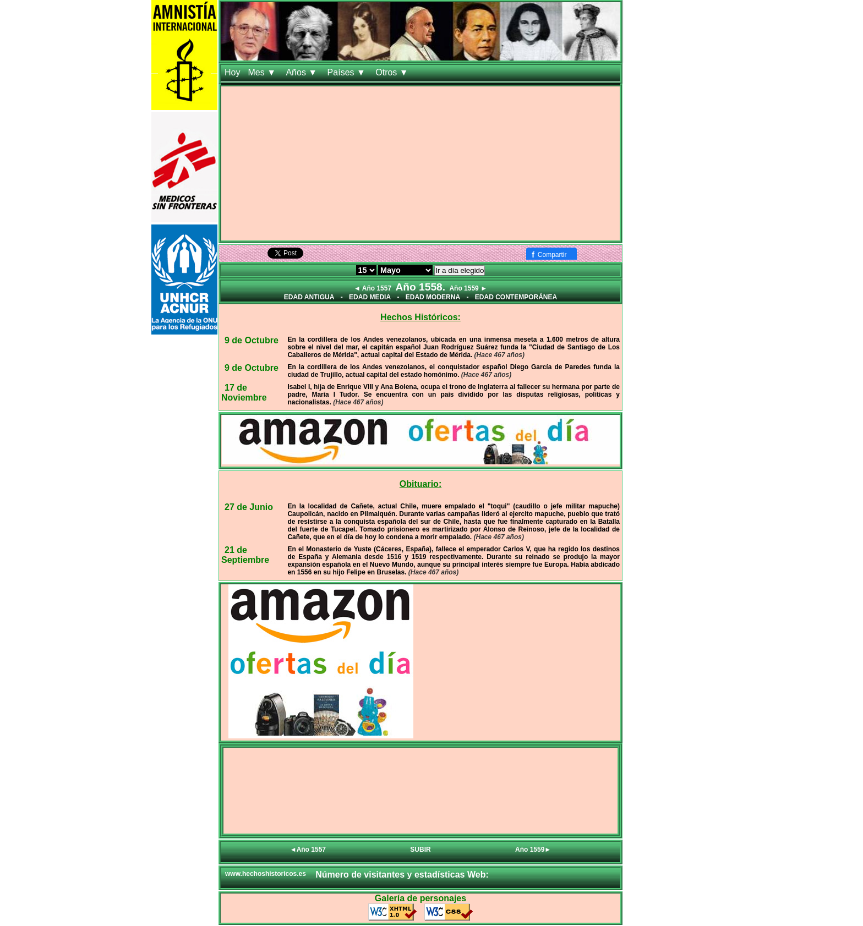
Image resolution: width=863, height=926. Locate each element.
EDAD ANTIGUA (309, 297)
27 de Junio (249, 507)
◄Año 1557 (308, 849)
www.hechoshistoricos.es (265, 874)
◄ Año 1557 (372, 288)
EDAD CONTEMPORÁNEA (516, 297)
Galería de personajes (420, 898)
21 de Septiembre (245, 555)
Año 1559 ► (468, 288)
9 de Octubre (251, 340)
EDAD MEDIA (370, 297)
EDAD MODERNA (433, 297)
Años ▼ (302, 72)
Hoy (232, 72)
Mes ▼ (263, 72)
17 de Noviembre (244, 392)
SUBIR (420, 849)
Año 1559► (533, 849)
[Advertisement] (420, 163)
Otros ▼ (393, 72)
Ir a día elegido (459, 270)
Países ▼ (347, 72)
